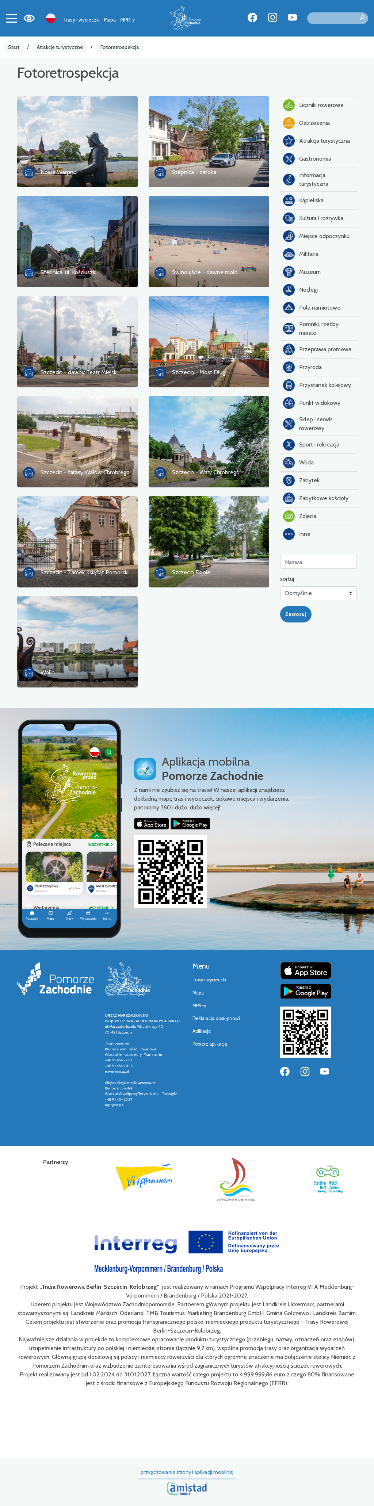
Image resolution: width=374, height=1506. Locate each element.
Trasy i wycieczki (81, 20)
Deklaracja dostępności (216, 1018)
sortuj (287, 578)
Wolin (48, 672)
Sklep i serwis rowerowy (308, 424)
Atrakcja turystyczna (316, 141)
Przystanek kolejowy (317, 385)
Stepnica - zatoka (194, 172)
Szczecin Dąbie (191, 572)
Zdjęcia (299, 516)
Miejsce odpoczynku (316, 236)
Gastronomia (307, 159)
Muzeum (302, 272)
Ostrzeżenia (306, 123)
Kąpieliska (303, 200)
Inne (296, 534)
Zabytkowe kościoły (315, 498)
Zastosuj (295, 614)
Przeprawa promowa (317, 349)
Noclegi (300, 290)
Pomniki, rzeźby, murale (311, 328)
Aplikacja (201, 1031)
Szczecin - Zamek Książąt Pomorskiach (89, 572)
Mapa (110, 20)
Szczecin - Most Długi (199, 372)
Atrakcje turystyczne (60, 47)
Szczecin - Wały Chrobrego (206, 472)
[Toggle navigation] (12, 18)
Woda (298, 462)
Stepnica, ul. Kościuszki (68, 272)
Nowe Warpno (59, 172)
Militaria (300, 254)
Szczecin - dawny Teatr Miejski (79, 372)
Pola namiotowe (311, 308)
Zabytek (301, 480)
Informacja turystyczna (305, 179)
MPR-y (127, 20)
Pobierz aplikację (209, 1044)
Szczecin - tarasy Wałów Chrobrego (85, 472)
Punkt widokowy (311, 403)
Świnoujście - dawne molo (205, 272)
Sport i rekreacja (311, 445)
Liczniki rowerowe (313, 105)
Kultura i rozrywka (313, 218)
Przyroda (302, 367)
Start (13, 47)
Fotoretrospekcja (119, 47)
